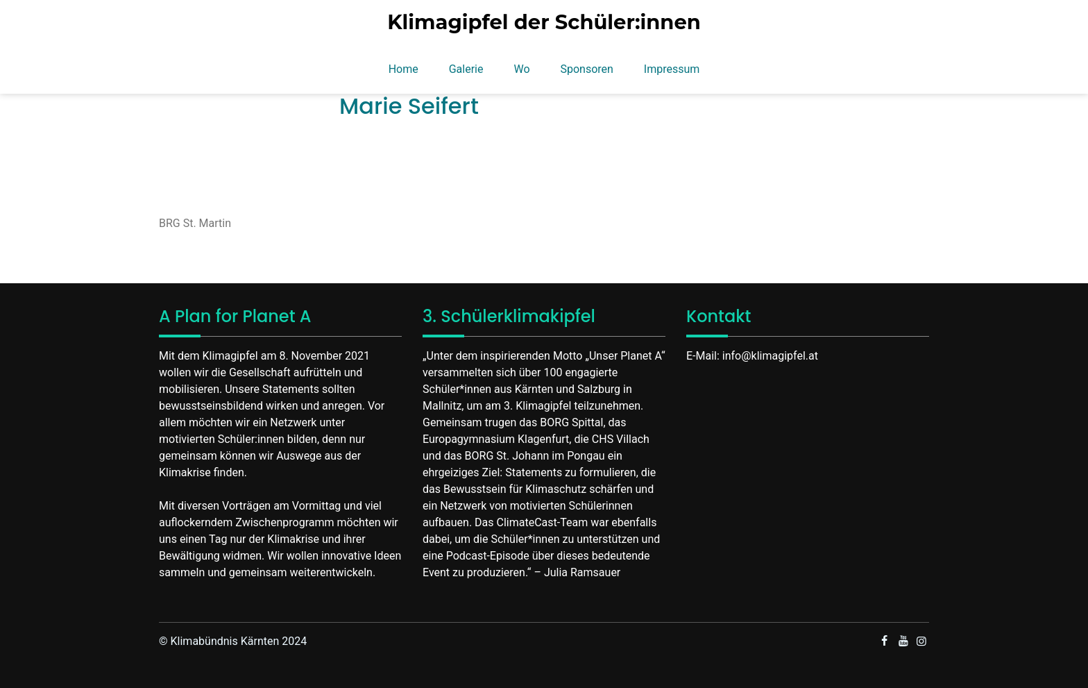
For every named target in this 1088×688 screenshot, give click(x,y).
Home (403, 69)
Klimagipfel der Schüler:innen (544, 22)
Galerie (466, 69)
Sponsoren (586, 69)
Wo (521, 69)
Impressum (672, 69)
